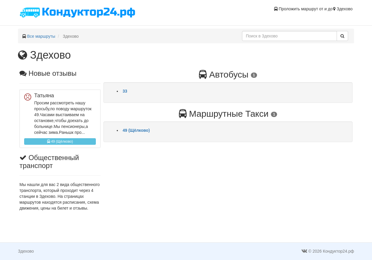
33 (125, 91)
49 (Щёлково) (60, 141)
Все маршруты (41, 36)
